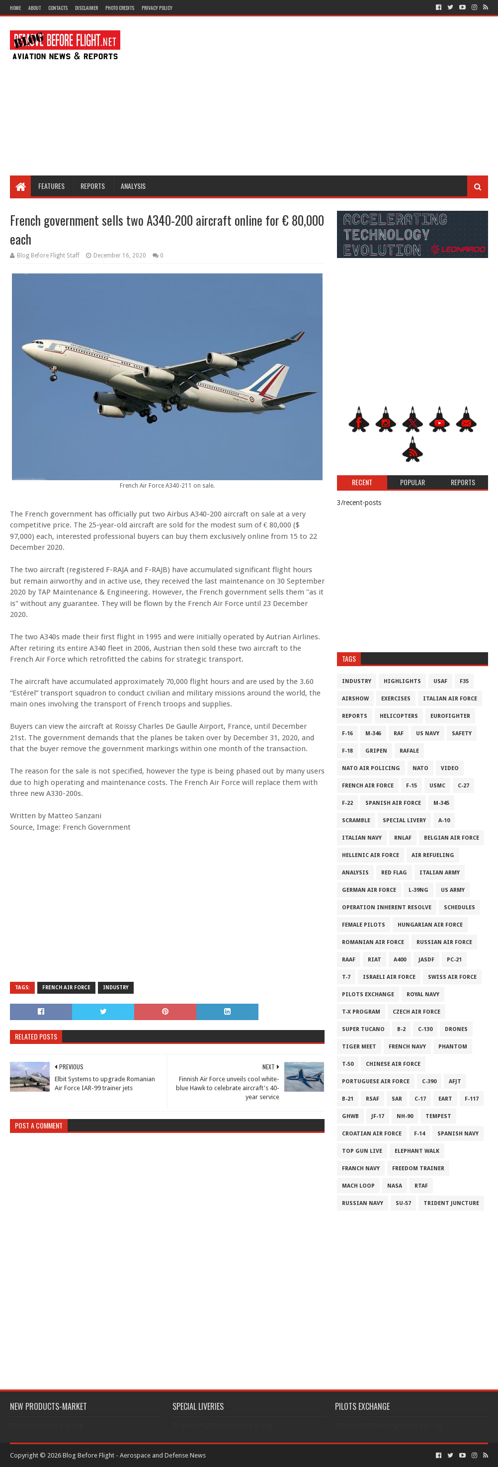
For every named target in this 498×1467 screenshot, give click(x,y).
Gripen (376, 751)
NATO (420, 768)
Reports (93, 185)
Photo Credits (119, 7)
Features (51, 185)
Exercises (396, 698)
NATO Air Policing (371, 768)
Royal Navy (423, 994)
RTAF (421, 1186)
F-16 (347, 733)
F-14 (419, 1133)
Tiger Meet (359, 1046)
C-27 (463, 785)
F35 (464, 681)
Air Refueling (433, 855)
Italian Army (439, 872)
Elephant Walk (417, 1151)
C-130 (425, 1029)
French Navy (407, 1046)
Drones (456, 1029)
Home (15, 7)
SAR (397, 1099)
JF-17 (377, 1116)
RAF (399, 733)
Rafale (409, 751)
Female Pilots (363, 925)
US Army (453, 890)
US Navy (427, 733)
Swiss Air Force (452, 977)
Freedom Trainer (418, 1168)
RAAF (348, 959)
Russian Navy (362, 1203)
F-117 (472, 1099)
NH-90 (405, 1116)
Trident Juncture (451, 1203)
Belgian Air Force (451, 838)
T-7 (346, 977)
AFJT (455, 1081)
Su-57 (403, 1203)
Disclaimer (86, 7)
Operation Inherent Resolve (386, 907)
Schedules (459, 907)
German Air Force (369, 890)
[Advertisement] (307, 96)
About (34, 7)
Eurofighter (450, 716)
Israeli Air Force (389, 977)
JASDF (426, 959)
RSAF (372, 1099)
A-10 (444, 820)
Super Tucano (363, 1029)
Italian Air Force (450, 698)
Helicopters (399, 716)
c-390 (429, 1081)
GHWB (350, 1116)
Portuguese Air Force (376, 1081)
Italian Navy (362, 838)
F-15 (411, 785)
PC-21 (454, 959)
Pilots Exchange (368, 994)
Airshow (355, 698)
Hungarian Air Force (430, 925)
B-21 (347, 1099)
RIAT (374, 959)
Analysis (133, 185)
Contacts (58, 7)
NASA (394, 1186)
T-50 (347, 1064)
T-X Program (361, 1012)
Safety (462, 733)
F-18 (347, 751)
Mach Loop (358, 1186)
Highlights (402, 681)
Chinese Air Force (393, 1064)
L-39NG (418, 890)
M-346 (373, 733)
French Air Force (66, 987)
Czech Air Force (416, 1012)
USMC (437, 785)
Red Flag (394, 872)
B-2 (401, 1029)
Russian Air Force (444, 942)
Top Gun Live (362, 1151)
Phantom (452, 1046)
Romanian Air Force (373, 942)
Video (450, 768)
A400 (400, 959)
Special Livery (404, 820)
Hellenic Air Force (370, 855)
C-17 (420, 1099)
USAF (440, 681)
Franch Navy (361, 1168)
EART (445, 1099)
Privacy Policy (157, 7)
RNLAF (403, 838)
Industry (116, 987)
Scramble (356, 820)
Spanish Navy (458, 1133)
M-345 (441, 803)
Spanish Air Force (393, 803)
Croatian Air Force (372, 1133)
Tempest (438, 1116)
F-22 (347, 803)
